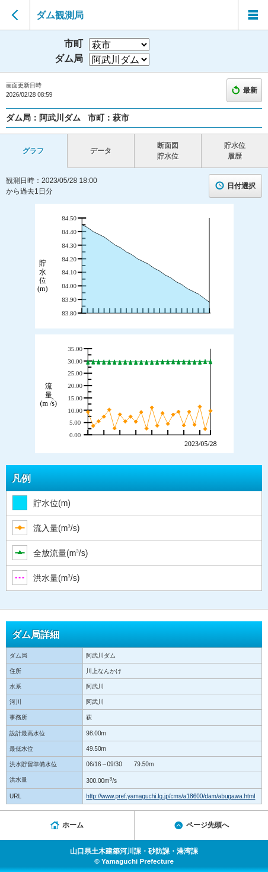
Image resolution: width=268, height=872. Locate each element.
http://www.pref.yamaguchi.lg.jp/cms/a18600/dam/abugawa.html (170, 796)
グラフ (33, 151)
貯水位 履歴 (234, 150)
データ (100, 151)
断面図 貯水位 (167, 150)
